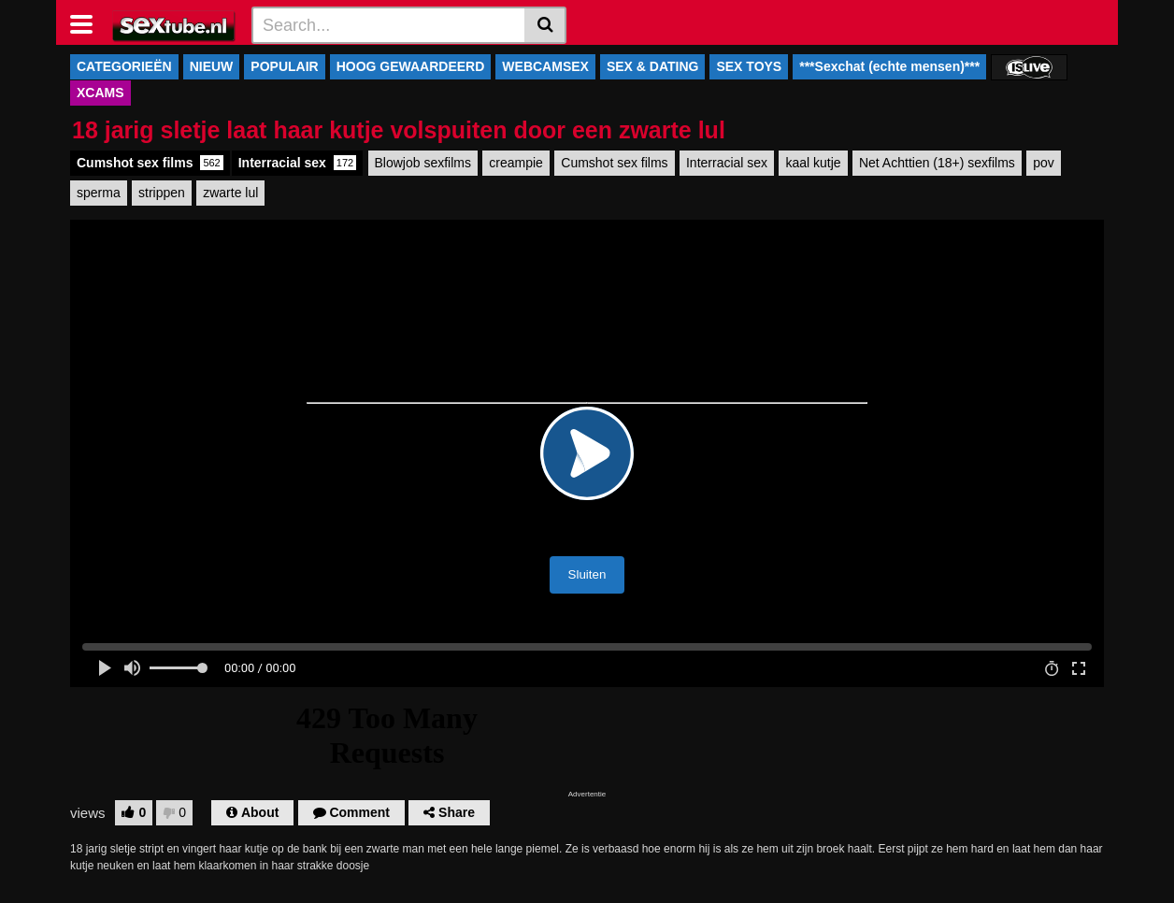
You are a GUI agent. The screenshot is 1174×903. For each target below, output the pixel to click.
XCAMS (100, 92)
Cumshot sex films (150, 162)
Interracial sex (297, 162)
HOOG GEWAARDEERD (410, 66)
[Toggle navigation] (88, 22)
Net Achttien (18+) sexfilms (937, 162)
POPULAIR (284, 66)
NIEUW (212, 66)
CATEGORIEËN (124, 66)
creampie (516, 162)
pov (1043, 162)
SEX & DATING (653, 66)
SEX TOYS (748, 66)
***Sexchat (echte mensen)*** (889, 66)
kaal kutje (812, 162)
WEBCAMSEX (545, 66)
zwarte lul (230, 192)
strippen (161, 192)
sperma (99, 192)
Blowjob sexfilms (423, 162)
